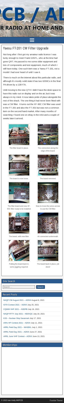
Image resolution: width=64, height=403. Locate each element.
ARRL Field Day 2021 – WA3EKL (17, 327)
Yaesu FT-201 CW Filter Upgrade (25, 48)
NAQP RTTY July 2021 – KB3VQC (18, 314)
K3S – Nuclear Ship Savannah (16, 318)
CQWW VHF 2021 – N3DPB (15, 309)
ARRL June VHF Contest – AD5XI (17, 336)
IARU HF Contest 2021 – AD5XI (16, 323)
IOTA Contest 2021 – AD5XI (15, 305)
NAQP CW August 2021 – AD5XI (17, 300)
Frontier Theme (56, 400)
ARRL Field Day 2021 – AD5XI (16, 332)
